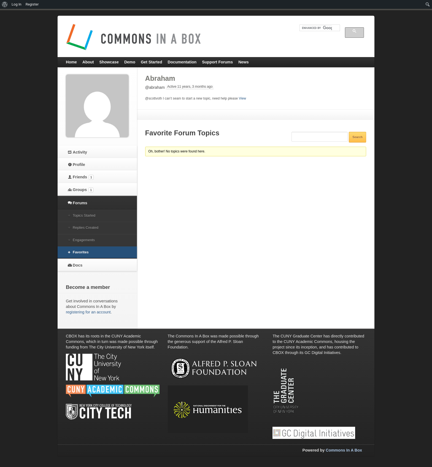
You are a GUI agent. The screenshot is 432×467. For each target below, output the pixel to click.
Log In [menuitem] (16, 4)
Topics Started (84, 215)
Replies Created (85, 228)
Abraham (160, 78)
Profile (79, 164)
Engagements (84, 240)
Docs (77, 265)
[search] (317, 27)
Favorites (81, 252)
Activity (80, 152)
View (242, 98)
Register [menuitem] (32, 4)
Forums (80, 203)
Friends (83, 177)
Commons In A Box (344, 450)
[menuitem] (5, 4)
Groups (83, 189)
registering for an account (88, 312)
